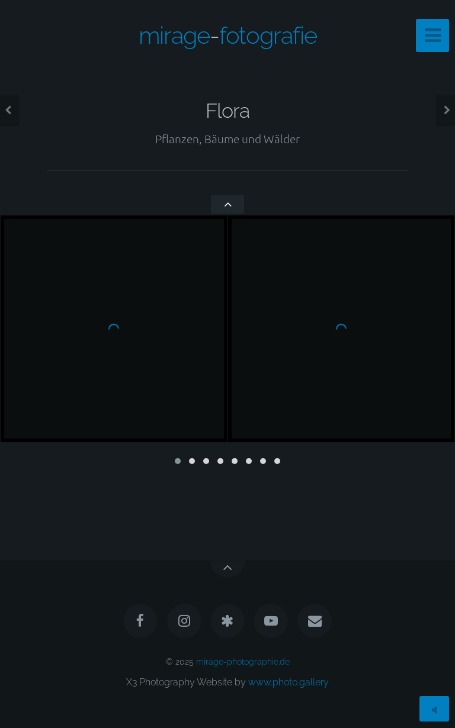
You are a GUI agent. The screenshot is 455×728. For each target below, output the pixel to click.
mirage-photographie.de (243, 661)
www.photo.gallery (288, 682)
